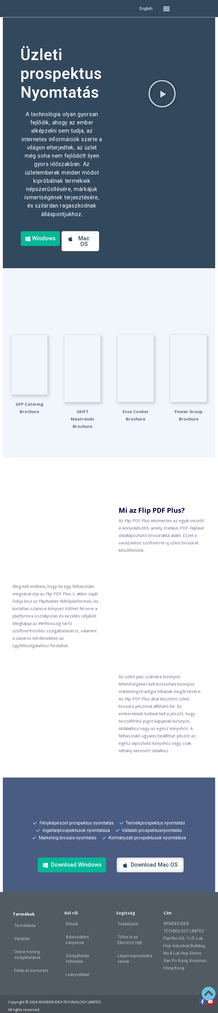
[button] (166, 8)
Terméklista (24, 918)
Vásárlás (22, 931)
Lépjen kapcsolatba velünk (135, 951)
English (146, 8)
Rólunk (72, 916)
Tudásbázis (128, 916)
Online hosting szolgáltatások (27, 947)
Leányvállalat (77, 967)
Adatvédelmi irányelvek (77, 932)
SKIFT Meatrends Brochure (82, 411)
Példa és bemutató (31, 963)
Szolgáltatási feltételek (77, 951)
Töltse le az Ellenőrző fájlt (130, 932)
